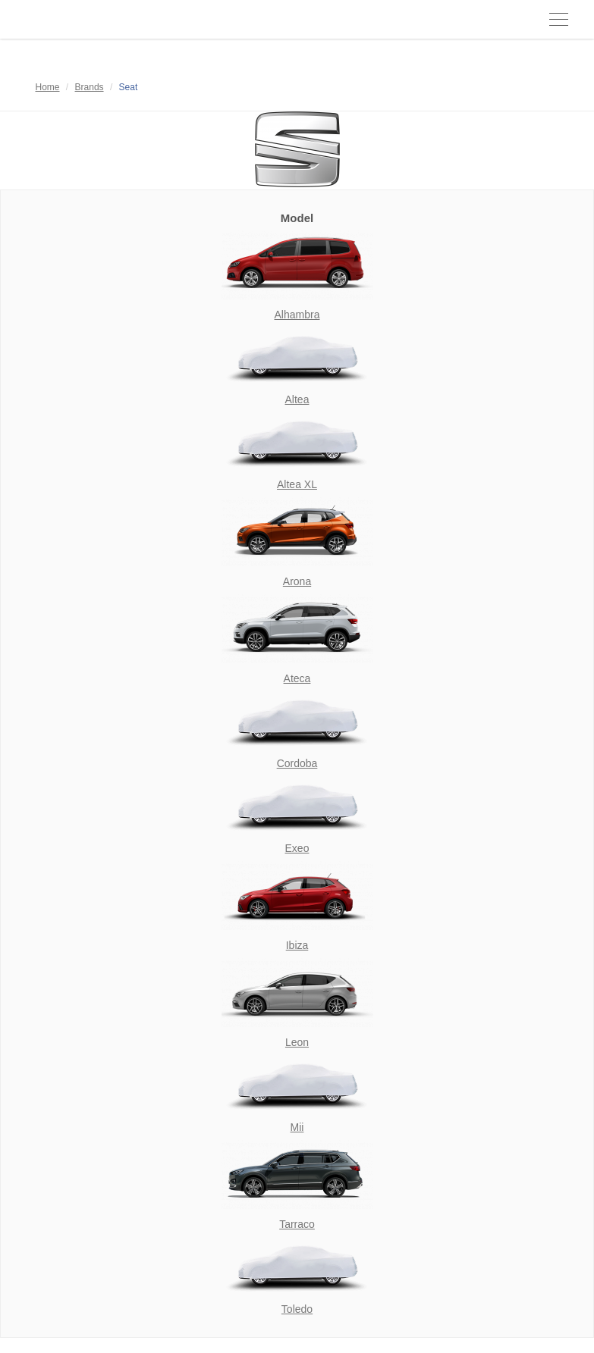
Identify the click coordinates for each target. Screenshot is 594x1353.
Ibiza (297, 945)
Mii (297, 1127)
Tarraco (297, 1224)
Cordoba (297, 763)
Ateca (297, 678)
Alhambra (297, 314)
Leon (297, 1042)
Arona (297, 581)
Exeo (297, 848)
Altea (297, 399)
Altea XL (297, 484)
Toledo (297, 1309)
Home (48, 87)
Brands (89, 87)
